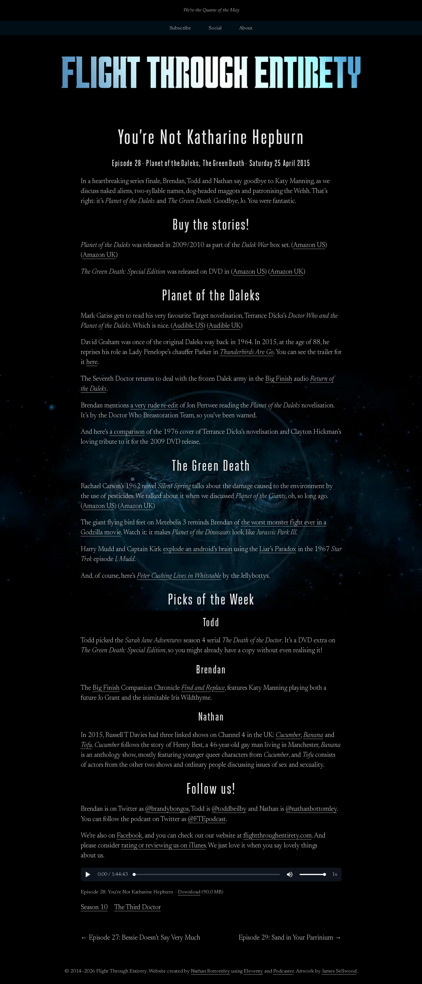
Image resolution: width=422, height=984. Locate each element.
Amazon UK (99, 255)
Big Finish (278, 379)
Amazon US (309, 245)
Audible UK (225, 326)
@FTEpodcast (207, 819)
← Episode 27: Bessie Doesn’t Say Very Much (140, 938)
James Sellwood (339, 971)
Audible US (188, 326)
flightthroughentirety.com (277, 836)
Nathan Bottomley (210, 971)
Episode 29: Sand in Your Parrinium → (289, 938)
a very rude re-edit (154, 405)
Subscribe (180, 28)
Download (189, 892)
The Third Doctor (137, 907)
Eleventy (253, 971)
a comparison (127, 432)
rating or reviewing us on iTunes (163, 845)
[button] (87, 874)
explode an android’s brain (197, 549)
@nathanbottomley (311, 809)
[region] (211, 874)
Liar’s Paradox (277, 549)
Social (215, 28)
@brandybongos (167, 809)
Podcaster (283, 971)
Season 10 (94, 907)
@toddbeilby (229, 809)
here (92, 362)
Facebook (129, 836)
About (245, 28)
